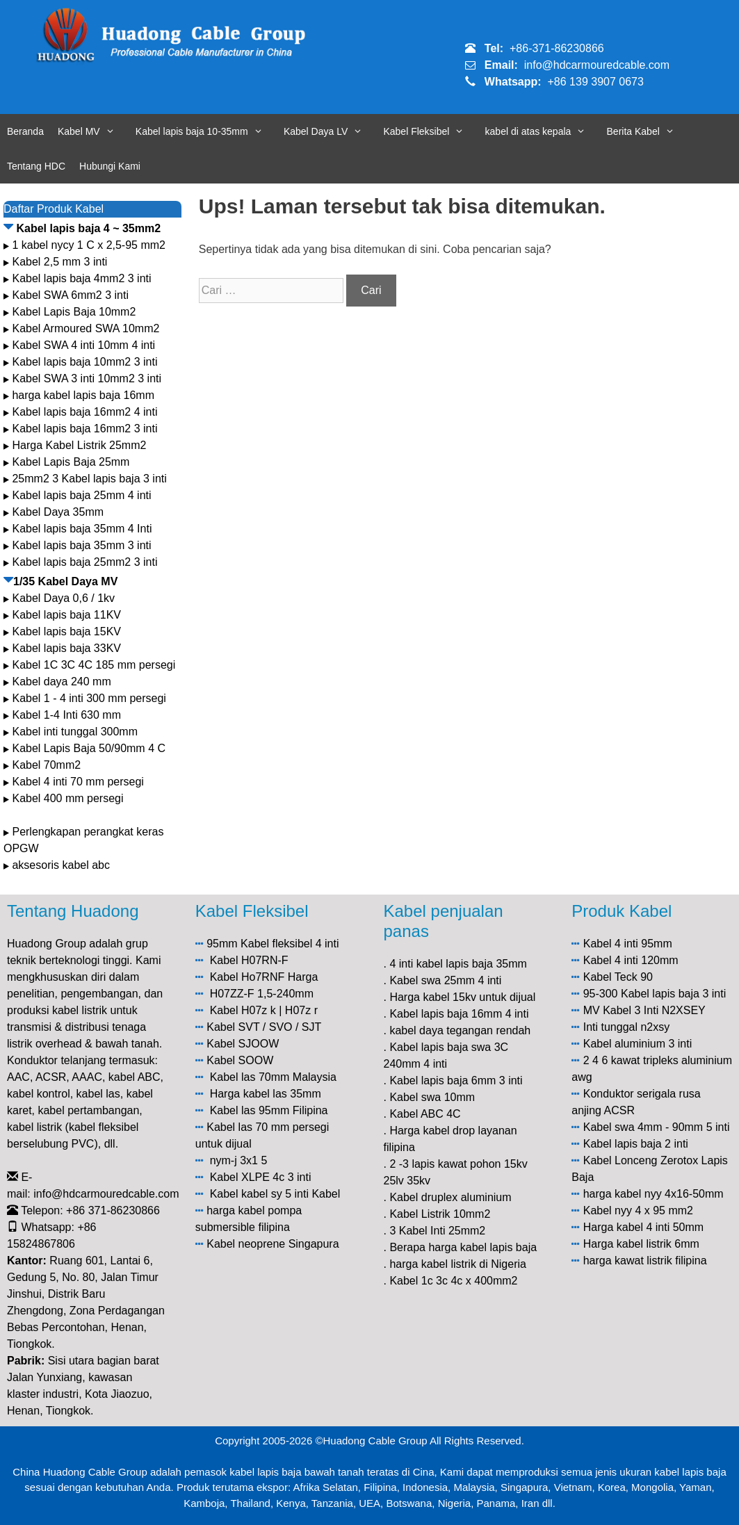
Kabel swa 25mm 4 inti (445, 980)
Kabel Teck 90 (618, 977)
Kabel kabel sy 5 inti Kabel (275, 1194)
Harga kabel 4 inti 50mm (643, 1227)
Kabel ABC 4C (424, 1114)
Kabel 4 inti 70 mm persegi (77, 782)
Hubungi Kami (109, 166)
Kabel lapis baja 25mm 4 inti (81, 495)
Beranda (25, 131)
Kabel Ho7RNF (247, 977)
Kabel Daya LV (330, 131)
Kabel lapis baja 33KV (66, 648)
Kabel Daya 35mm (58, 512)
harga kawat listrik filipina (645, 1260)
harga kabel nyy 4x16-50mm (653, 1194)
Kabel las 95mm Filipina (269, 1110)
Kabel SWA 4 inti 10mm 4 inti (83, 345)
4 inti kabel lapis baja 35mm (457, 964)
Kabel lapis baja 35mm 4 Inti (82, 529)
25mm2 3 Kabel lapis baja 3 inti (89, 478)
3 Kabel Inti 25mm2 (437, 1231)
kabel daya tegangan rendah (459, 1030)
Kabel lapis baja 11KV (66, 615)
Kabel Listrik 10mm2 (439, 1214)
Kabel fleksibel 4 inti (290, 943)
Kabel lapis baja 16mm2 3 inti (84, 428)
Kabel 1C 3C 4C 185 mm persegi (93, 665)
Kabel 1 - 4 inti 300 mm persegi (90, 698)
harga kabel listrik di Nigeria (457, 1264)
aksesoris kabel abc (61, 865)
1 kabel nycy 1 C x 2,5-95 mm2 (88, 245)
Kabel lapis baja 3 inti (673, 994)
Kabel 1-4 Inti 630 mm (68, 715)
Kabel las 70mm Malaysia (273, 1077)
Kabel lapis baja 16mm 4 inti (458, 1014)
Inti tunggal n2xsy (626, 1027)
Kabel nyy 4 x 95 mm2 (638, 1210)
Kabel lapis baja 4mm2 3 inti (81, 278)
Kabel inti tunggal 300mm (75, 731)
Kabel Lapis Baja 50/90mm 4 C (88, 748)
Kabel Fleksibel (430, 131)
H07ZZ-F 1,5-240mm (262, 994)
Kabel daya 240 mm (61, 681)
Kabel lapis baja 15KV (66, 631)
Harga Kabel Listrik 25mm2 (79, 445)
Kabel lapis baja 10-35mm (206, 131)
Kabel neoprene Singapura (272, 1244)
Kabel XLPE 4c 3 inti (260, 1177)
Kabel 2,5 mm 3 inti (59, 262)
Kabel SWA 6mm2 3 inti (70, 295)
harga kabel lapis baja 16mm (83, 395)
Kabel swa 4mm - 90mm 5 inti (656, 1127)
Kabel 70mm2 (46, 765)
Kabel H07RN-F (249, 960)
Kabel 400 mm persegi (67, 798)
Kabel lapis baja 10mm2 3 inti (84, 362)
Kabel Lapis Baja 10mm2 (74, 312)
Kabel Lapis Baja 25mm (70, 462)
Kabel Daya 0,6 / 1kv (63, 598)
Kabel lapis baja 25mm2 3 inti (84, 562)
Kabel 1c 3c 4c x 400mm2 (453, 1281)
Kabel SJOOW (242, 1044)
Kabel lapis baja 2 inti (635, 1144)
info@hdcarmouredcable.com (596, 65)
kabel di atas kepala (542, 131)
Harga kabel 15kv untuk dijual (462, 997)
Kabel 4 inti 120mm (631, 960)
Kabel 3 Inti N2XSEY (654, 1010)
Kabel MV (93, 131)
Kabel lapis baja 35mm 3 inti (81, 545)
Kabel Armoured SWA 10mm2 (85, 328)
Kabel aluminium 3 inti (637, 1044)
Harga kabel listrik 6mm (641, 1244)
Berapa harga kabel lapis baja (463, 1247)
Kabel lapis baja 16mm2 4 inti (84, 412)
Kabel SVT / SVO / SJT (263, 1027)
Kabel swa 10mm (432, 1097)
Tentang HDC (36, 166)
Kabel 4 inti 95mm (627, 943)
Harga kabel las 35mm (265, 1094)
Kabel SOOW (239, 1060)
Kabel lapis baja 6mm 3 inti (455, 1080)
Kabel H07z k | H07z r (264, 1010)
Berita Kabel (647, 131)
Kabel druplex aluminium (450, 1197)
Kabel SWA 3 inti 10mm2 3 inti (86, 378)
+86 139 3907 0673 (596, 82)
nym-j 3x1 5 (239, 1160)
